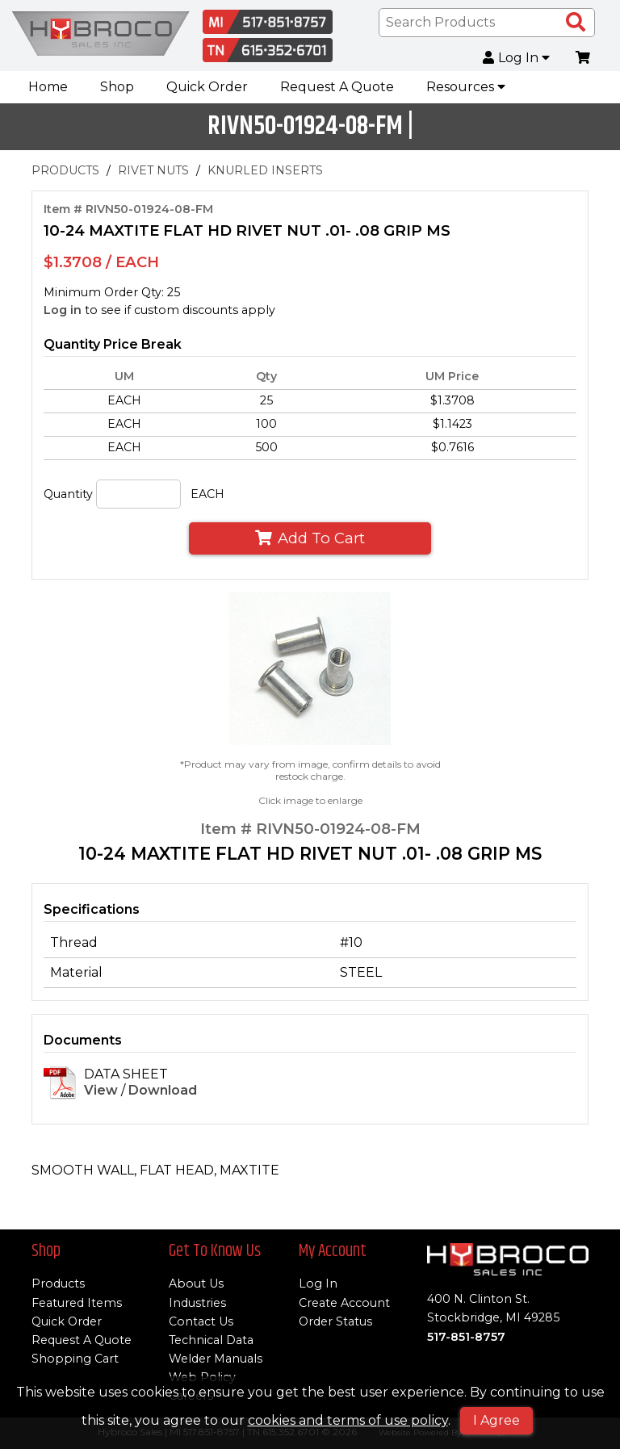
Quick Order (207, 86)
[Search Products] (575, 22)
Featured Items (76, 1303)
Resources (465, 86)
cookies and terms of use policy (348, 1420)
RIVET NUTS (153, 170)
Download (162, 1091)
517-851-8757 (466, 1337)
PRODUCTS (65, 170)
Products (58, 1283)
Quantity (68, 494)
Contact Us (201, 1321)
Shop (117, 86)
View (101, 1091)
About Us (196, 1283)
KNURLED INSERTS (265, 170)
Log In (517, 58)
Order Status (335, 1321)
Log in (63, 310)
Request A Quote (337, 86)
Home (48, 86)
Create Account (344, 1303)
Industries (197, 1303)
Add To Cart (309, 539)
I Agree (496, 1420)
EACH (207, 494)
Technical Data (211, 1340)
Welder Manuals (215, 1358)
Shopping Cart (75, 1358)
